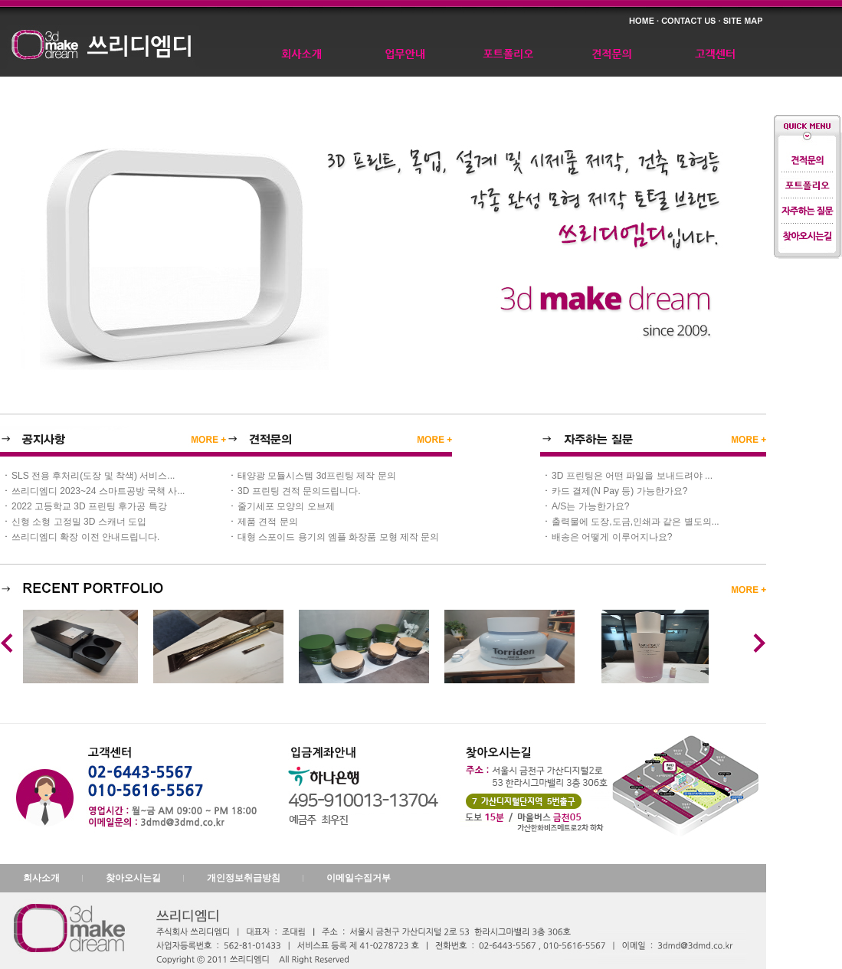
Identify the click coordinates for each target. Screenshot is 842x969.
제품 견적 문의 (268, 521)
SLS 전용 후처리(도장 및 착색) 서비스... (93, 475)
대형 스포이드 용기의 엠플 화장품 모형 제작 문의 (338, 537)
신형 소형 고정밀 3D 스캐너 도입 (78, 521)
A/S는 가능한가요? (590, 506)
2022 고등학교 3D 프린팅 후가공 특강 (89, 506)
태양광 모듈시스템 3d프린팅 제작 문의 (317, 475)
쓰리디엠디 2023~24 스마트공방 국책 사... (98, 491)
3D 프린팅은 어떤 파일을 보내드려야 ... (632, 475)
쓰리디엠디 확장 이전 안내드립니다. (85, 537)
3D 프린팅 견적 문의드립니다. (299, 491)
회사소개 (41, 877)
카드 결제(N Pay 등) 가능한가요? (619, 491)
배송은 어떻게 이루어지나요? (612, 537)
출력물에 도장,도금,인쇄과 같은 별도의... (635, 521)
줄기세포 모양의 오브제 (286, 506)
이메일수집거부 (358, 877)
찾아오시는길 (133, 877)
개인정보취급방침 (243, 877)
